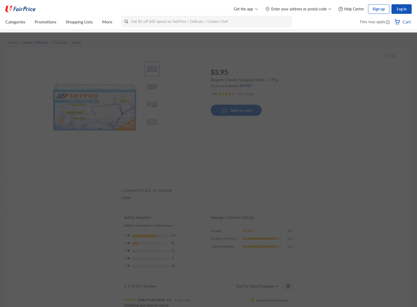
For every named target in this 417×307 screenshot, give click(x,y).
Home (13, 42)
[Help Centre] (351, 9)
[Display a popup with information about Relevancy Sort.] (229, 286)
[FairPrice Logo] (20, 9)
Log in (402, 9)
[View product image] (152, 69)
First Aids (60, 42)
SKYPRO (245, 86)
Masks (76, 42)
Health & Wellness (35, 42)
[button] (388, 22)
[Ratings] (233, 94)
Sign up (379, 9)
